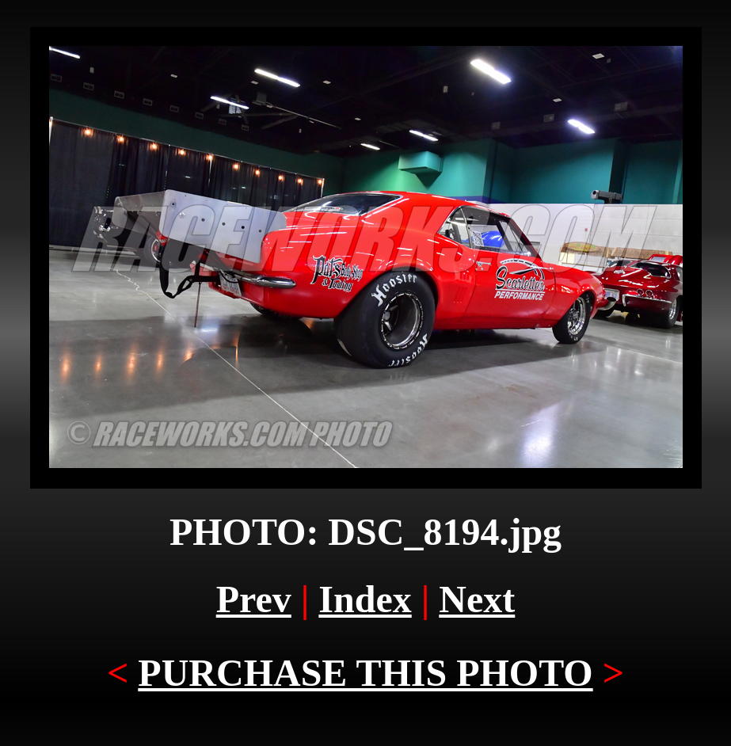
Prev (253, 599)
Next (477, 599)
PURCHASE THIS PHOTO (365, 673)
